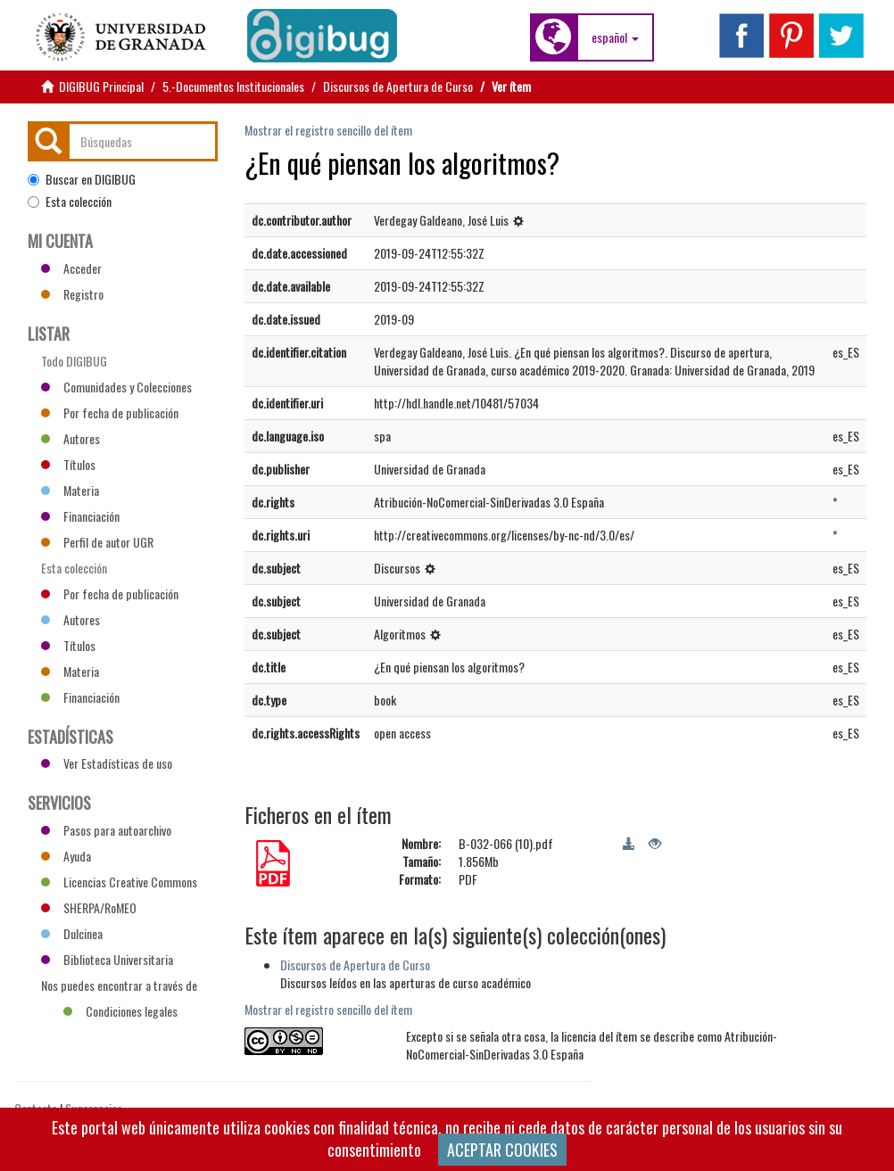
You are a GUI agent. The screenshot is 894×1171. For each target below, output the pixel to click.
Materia (70, 490)
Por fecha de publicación (109, 412)
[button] (615, 37)
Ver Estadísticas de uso (106, 763)
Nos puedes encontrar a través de (119, 987)
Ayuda (66, 855)
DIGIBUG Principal (101, 86)
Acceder (71, 268)
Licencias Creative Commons (119, 881)
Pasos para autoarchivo (106, 830)
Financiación (80, 516)
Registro (72, 294)
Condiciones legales (120, 1011)
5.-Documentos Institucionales (233, 86)
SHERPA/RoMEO (89, 907)
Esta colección (70, 201)
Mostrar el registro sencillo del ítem (328, 129)
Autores (70, 438)
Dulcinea (72, 933)
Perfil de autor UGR (97, 541)
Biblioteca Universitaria (107, 959)
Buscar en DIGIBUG (82, 179)
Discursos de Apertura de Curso (398, 86)
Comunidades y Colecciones (116, 386)
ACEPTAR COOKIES (502, 1149)
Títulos (68, 464)
